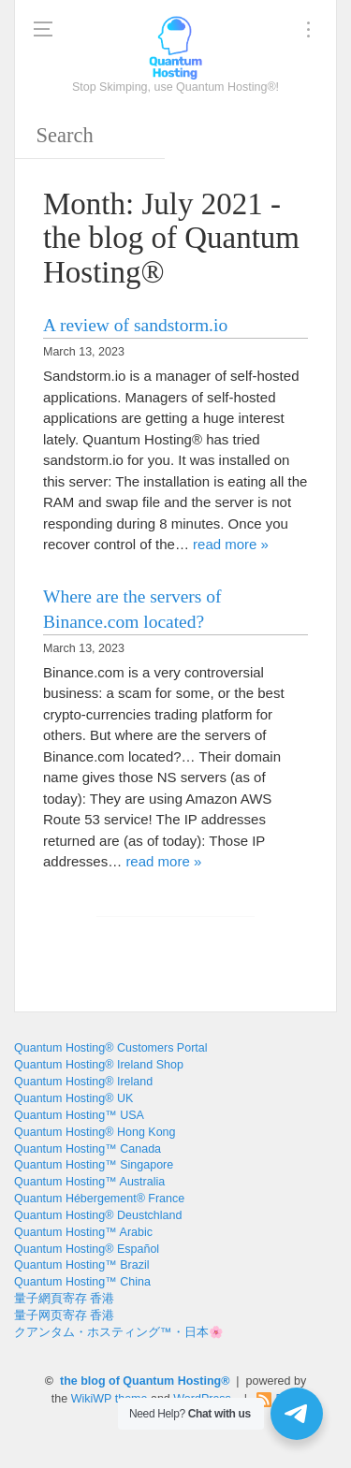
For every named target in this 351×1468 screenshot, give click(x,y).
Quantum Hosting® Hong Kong (95, 1132)
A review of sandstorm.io (135, 325)
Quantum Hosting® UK (73, 1098)
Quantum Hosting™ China (82, 1281)
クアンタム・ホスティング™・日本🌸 (119, 1332)
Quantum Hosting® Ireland (83, 1081)
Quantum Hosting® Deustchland (98, 1215)
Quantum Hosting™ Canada (87, 1149)
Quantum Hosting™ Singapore (93, 1164)
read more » (231, 544)
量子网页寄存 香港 (64, 1315)
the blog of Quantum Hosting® (144, 1381)
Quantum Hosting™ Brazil (82, 1265)
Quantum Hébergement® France (99, 1198)
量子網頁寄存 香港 (64, 1298)
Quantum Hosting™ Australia (89, 1181)
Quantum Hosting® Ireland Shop (98, 1064)
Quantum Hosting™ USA (79, 1115)
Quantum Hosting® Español (86, 1249)
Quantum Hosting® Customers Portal (111, 1047)
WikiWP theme (109, 1398)
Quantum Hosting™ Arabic (83, 1232)
